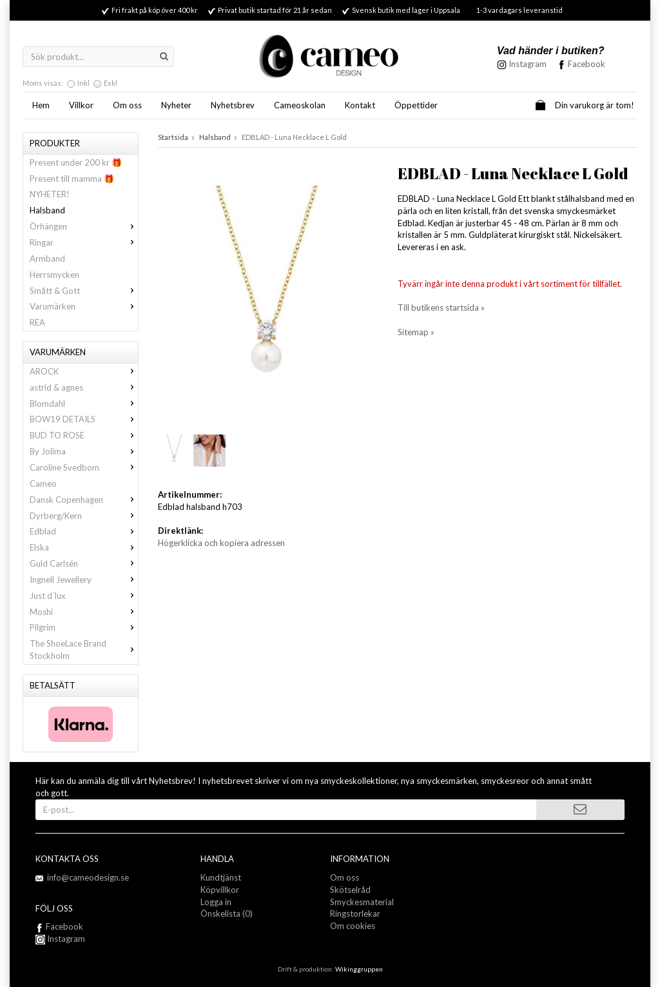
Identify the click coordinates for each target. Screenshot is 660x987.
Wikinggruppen (359, 969)
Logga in (215, 902)
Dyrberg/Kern (84, 516)
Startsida (173, 137)
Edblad (84, 531)
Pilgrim (84, 627)
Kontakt (360, 105)
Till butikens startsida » (441, 307)
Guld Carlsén (84, 563)
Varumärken (84, 306)
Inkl (83, 83)
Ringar (84, 242)
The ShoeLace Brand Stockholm (84, 649)
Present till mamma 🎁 (72, 178)
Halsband (47, 210)
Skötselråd (350, 889)
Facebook (586, 64)
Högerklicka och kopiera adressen (221, 543)
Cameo (43, 483)
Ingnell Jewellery (84, 579)
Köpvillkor (219, 889)
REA (37, 322)
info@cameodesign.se (88, 877)
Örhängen (84, 226)
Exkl (110, 83)
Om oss (127, 105)
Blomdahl (84, 403)
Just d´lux (84, 596)
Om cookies (352, 926)
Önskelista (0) (226, 913)
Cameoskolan (299, 105)
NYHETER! (50, 194)
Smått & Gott (84, 291)
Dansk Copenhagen (84, 499)
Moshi (84, 612)
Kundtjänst (220, 877)
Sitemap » (416, 332)
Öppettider (416, 105)
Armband (47, 258)
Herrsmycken (54, 274)
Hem (41, 105)
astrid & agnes (84, 387)
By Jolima (84, 451)
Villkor (81, 105)
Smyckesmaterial (362, 902)
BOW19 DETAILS (84, 419)
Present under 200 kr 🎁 (76, 162)
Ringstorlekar (355, 913)
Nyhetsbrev (233, 105)
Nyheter (176, 105)
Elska (84, 547)
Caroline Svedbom (84, 467)
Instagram (60, 938)
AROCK (84, 371)
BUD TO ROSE (84, 435)
